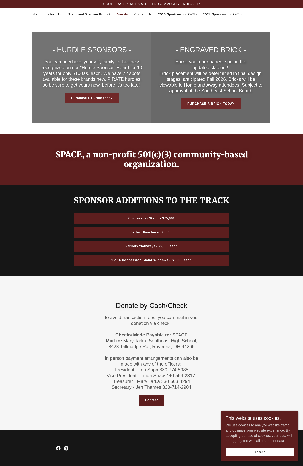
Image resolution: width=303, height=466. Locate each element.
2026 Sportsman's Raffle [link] (177, 14)
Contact (151, 400)
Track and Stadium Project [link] (89, 14)
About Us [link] (55, 14)
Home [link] (37, 14)
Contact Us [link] (143, 14)
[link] (58, 448)
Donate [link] (122, 14)
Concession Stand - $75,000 (151, 218)
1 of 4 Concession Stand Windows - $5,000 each (151, 260)
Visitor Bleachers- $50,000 (151, 232)
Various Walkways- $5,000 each (151, 246)
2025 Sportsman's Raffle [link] (222, 14)
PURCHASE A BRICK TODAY (210, 103)
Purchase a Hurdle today (92, 98)
